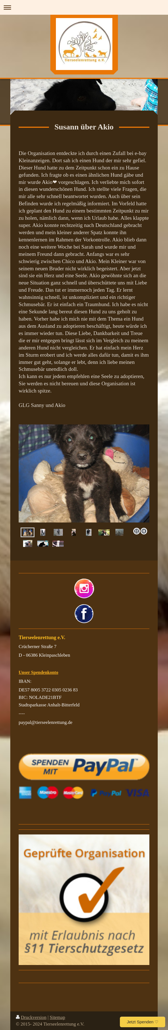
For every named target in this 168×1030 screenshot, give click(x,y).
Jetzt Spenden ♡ (142, 1021)
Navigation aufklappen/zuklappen (84, 7)
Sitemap (57, 1017)
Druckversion (31, 1017)
